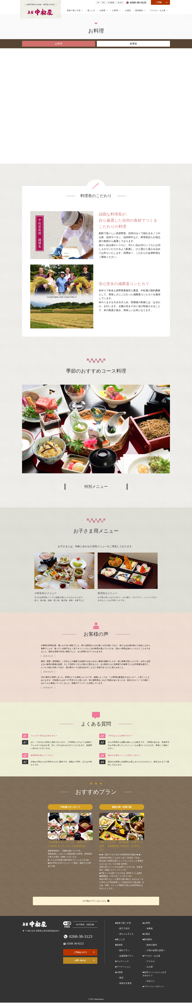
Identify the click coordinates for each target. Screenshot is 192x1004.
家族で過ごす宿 (75, 10)
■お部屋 (119, 972)
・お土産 (148, 967)
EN (103, 3)
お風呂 (128, 10)
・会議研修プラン (124, 956)
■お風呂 (146, 934)
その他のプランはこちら (96, 901)
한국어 (120, 3)
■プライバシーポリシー (153, 986)
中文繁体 (111, 3)
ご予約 (162, 2)
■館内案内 (147, 939)
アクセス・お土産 (159, 10)
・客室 (119, 977)
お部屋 (104, 10)
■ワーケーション (123, 967)
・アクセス (149, 961)
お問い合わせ (84, 960)
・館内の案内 (150, 945)
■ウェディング (122, 961)
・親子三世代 (122, 928)
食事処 (133, 43)
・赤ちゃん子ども (124, 934)
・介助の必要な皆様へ (154, 950)
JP (98, 3)
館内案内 (141, 10)
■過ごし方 (120, 939)
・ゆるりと (149, 981)
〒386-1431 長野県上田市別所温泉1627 (40, 931)
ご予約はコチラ (84, 952)
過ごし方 (91, 10)
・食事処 (148, 928)
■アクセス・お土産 (151, 956)
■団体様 (119, 945)
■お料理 (146, 923)
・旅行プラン (122, 950)
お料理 (117, 10)
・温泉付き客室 (123, 983)
